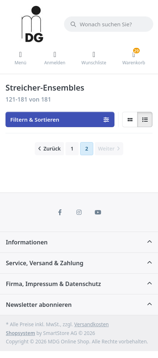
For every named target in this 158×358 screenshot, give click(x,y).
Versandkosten (91, 324)
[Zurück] (49, 148)
